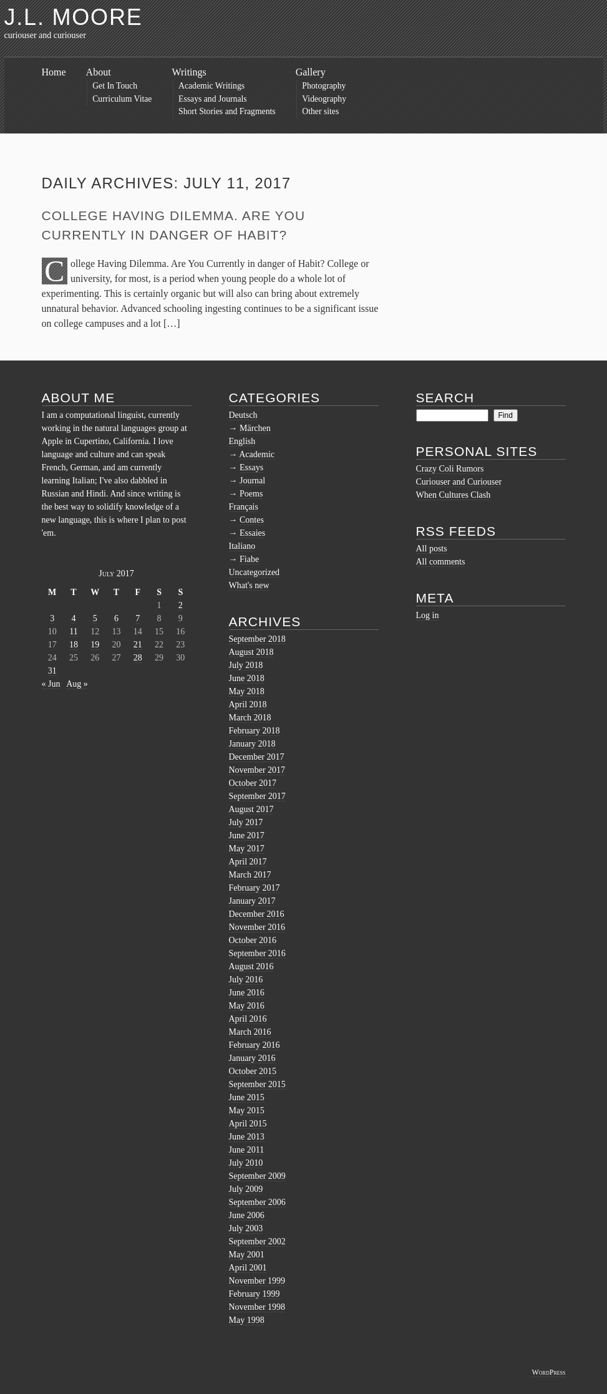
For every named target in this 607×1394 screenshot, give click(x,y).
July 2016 (246, 979)
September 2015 (257, 1084)
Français (243, 506)
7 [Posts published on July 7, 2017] (137, 618)
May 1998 (247, 1320)
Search (445, 397)
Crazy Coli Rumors (450, 468)
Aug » (77, 684)
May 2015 (247, 1110)
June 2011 (247, 1149)
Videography (324, 99)
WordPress (548, 1372)
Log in (427, 615)
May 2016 (247, 1005)
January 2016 (252, 1058)
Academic (256, 454)
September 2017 (257, 796)
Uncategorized (254, 572)
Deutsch (243, 415)
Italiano (242, 546)
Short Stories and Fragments (227, 111)
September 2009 (257, 1176)
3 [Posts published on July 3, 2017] (52, 618)
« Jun (51, 684)
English (242, 441)
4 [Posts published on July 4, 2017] (73, 618)
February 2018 (254, 730)
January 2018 (252, 743)
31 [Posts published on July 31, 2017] (52, 670)
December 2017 (256, 757)
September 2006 (257, 1202)
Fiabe (249, 559)
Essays (251, 467)
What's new (249, 585)
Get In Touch (114, 85)
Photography (324, 85)
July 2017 (246, 822)
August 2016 (251, 966)
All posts (431, 548)
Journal (252, 480)
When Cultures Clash (453, 495)
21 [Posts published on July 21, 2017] (138, 644)
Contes (252, 520)
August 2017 (251, 809)
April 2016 (248, 1019)
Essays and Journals (212, 99)
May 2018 (247, 691)
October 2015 (253, 1071)
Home (54, 72)
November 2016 (257, 927)
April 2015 (248, 1123)
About (98, 72)
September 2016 (257, 953)
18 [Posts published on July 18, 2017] (73, 644)
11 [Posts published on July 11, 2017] (73, 631)
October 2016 (253, 940)
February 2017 (254, 888)
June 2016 (247, 992)
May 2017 (247, 848)
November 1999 (257, 1280)
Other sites (320, 111)
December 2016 (256, 914)
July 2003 (246, 1228)
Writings (189, 72)
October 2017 (253, 783)
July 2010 (246, 1163)
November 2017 (257, 770)
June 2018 (247, 678)
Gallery (311, 72)
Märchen (255, 428)
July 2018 (246, 665)
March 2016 (250, 1032)
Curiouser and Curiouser (459, 481)
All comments (440, 561)
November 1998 (257, 1307)
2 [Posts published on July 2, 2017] (180, 605)
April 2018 (248, 704)
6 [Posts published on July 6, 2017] (116, 618)
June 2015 (247, 1097)
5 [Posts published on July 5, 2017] (95, 618)
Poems (251, 493)
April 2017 (248, 861)
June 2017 (247, 835)
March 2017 (250, 874)
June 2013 (247, 1136)
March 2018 (250, 717)
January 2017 (252, 901)
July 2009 (246, 1189)
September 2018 (257, 639)
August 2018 (251, 652)
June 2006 (247, 1215)
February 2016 (254, 1045)
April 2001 (248, 1267)
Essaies (252, 533)
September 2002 (257, 1241)
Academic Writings (211, 85)
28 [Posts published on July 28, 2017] (138, 657)
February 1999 (254, 1294)
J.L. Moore (73, 17)
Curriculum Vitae (122, 99)
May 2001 (247, 1254)
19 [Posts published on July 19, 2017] (94, 644)
